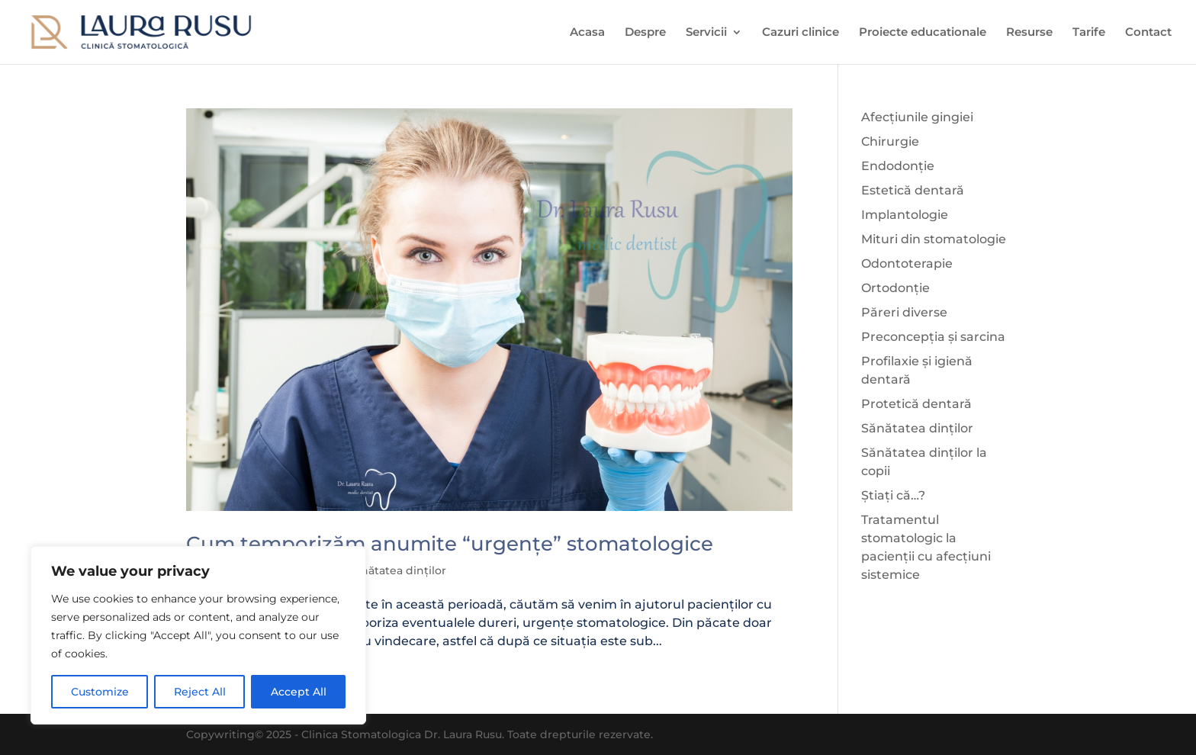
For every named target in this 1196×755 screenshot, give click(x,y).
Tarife (1088, 33)
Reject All (200, 692)
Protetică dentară (916, 404)
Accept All (298, 692)
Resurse (1029, 33)
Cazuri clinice (800, 33)
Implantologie (904, 214)
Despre (645, 33)
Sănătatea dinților (397, 570)
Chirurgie (890, 141)
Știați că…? (893, 495)
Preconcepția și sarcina (933, 336)
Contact (1148, 33)
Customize (100, 692)
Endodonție (897, 166)
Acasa (587, 33)
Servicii (706, 33)
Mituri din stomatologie (933, 239)
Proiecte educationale (922, 33)
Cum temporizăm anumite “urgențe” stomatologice (449, 544)
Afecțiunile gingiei (917, 117)
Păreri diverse (904, 312)
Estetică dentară (912, 190)
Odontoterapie (907, 263)
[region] (198, 635)
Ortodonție (895, 288)
